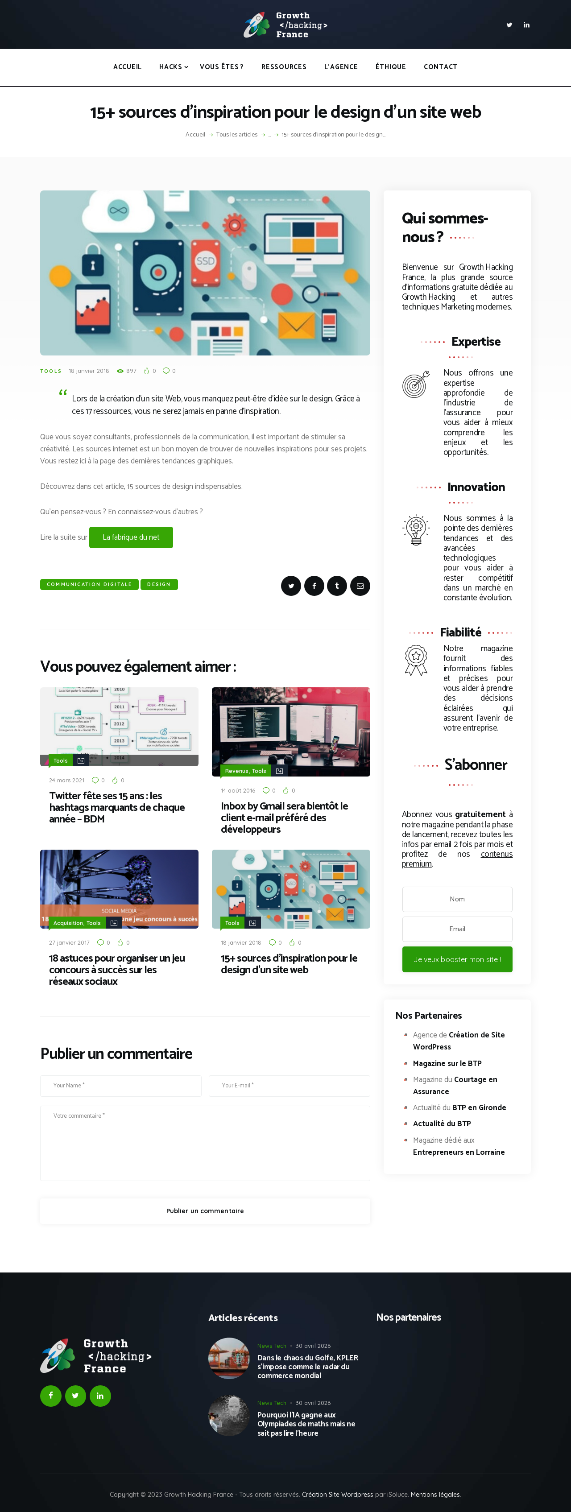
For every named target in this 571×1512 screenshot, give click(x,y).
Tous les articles (236, 135)
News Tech (271, 1344)
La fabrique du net (131, 537)
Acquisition (68, 922)
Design (159, 584)
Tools (51, 371)
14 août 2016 (238, 789)
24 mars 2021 (66, 779)
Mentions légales (435, 1494)
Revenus (236, 770)
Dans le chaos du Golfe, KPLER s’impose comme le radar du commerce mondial (307, 1366)
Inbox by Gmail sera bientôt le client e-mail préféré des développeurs (284, 818)
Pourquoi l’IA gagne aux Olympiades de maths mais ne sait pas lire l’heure (306, 1423)
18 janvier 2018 (89, 370)
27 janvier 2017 (69, 941)
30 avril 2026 (313, 1344)
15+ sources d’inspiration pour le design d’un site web (289, 963)
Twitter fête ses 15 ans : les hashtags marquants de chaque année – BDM (117, 807)
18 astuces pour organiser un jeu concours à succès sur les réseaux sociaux (117, 969)
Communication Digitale (89, 584)
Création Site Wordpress (337, 1494)
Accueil (195, 135)
